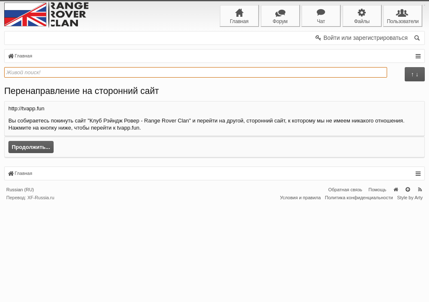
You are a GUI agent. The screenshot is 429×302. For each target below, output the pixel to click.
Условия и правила (300, 294)
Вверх (408, 286)
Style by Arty (410, 294)
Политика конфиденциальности (359, 294)
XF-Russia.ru (40, 294)
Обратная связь (345, 286)
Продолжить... (31, 147)
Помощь (378, 286)
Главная (395, 286)
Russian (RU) (20, 286)
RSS (420, 286)
